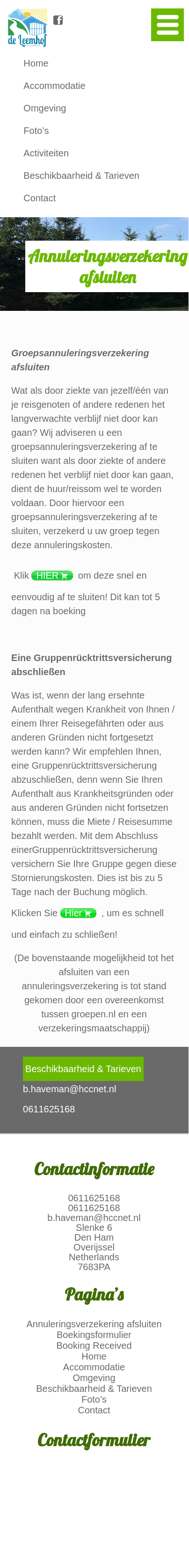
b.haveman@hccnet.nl (93, 1218)
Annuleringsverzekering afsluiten (93, 1324)
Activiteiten (46, 153)
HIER (47, 576)
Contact (39, 198)
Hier (73, 913)
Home (35, 63)
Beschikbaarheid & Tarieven (81, 175)
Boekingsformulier (94, 1335)
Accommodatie (54, 86)
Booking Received (93, 1345)
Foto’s (36, 130)
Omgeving (44, 108)
